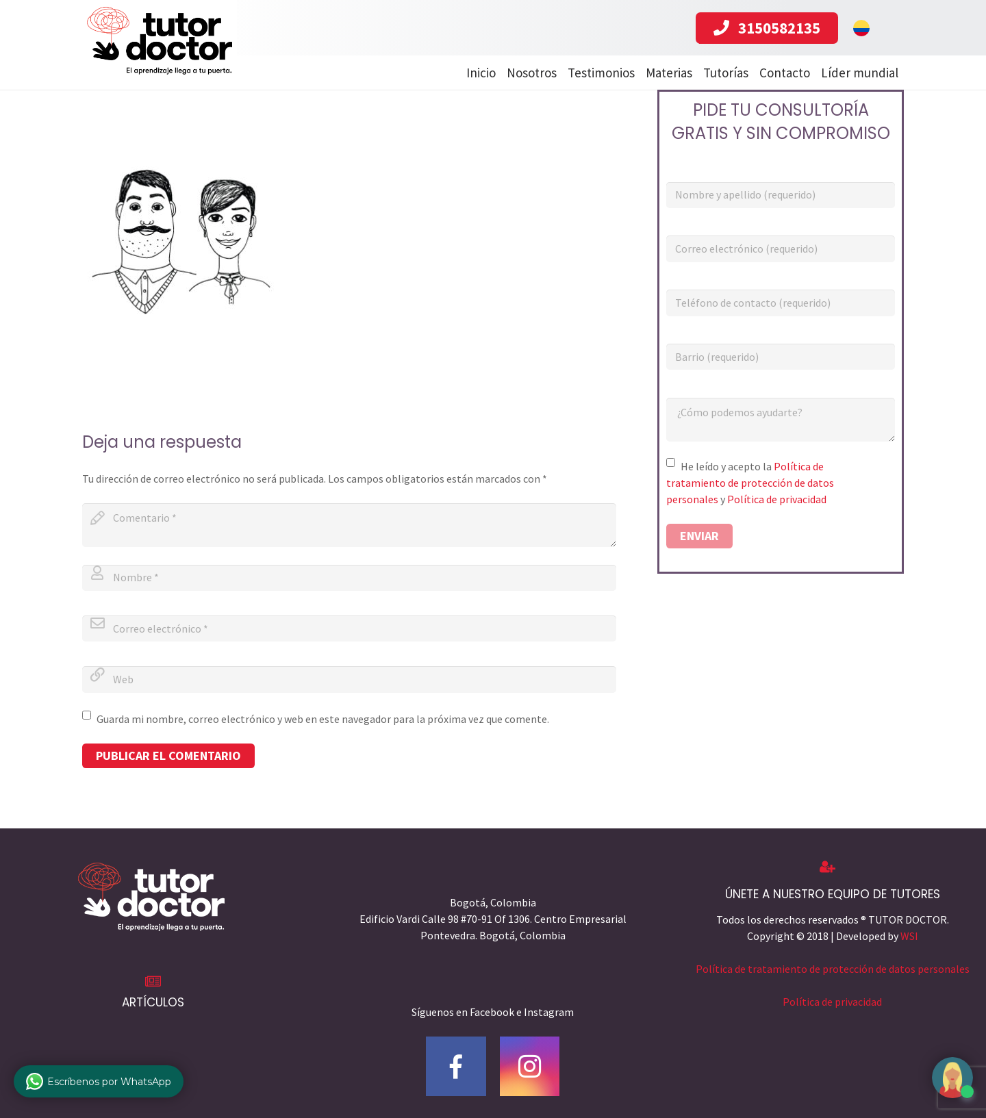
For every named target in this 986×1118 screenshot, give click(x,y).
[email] (349, 628)
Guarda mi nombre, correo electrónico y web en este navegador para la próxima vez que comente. (323, 719)
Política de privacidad (776, 499)
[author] (349, 578)
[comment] (349, 525)
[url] (349, 679)
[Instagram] (530, 1067)
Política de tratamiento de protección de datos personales (750, 482)
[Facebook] (456, 1067)
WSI (909, 936)
